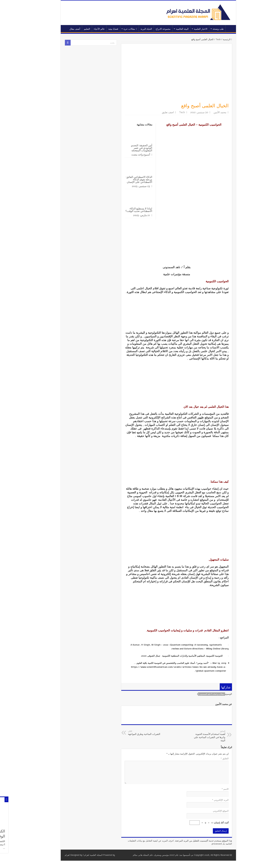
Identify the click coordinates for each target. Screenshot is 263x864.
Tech (201, 39)
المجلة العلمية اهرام (76, 855)
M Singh (139, 644)
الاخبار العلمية (184, 29)
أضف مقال (58, 29)
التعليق (208, 758)
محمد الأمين (203, 112)
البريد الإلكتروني (203, 800)
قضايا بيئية (96, 29)
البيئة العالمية (165, 29)
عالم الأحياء (82, 29)
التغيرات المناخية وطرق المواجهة (128, 733)
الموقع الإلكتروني (204, 810)
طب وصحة (201, 29)
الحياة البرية (129, 29)
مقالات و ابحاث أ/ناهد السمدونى (195, 694)
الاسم (208, 789)
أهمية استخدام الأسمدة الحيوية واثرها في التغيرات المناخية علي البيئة (191, 736)
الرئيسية (213, 28)
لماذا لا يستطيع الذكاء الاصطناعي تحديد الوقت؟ (122, 209)
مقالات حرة (113, 29)
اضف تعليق (151, 112)
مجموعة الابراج (146, 29)
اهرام (50, 855)
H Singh (128, 644)
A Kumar (118, 644)
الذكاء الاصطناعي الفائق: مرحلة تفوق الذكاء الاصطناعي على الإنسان (122, 179)
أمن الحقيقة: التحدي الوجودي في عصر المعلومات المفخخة (125, 148)
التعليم (70, 29)
